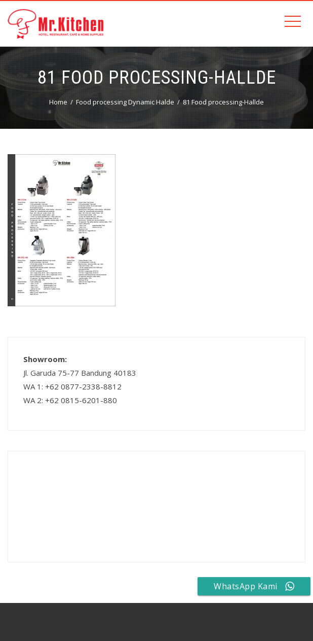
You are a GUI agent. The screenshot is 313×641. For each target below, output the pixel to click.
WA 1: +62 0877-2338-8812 (72, 386)
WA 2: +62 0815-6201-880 (70, 400)
